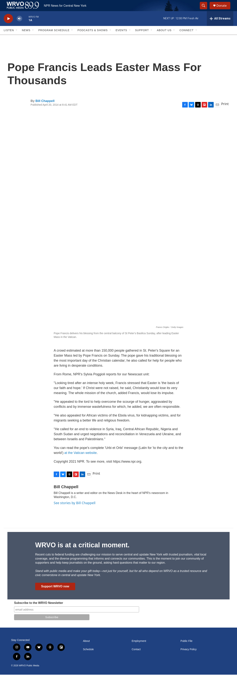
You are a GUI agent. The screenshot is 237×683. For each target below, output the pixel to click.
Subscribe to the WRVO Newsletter (38, 611)
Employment (139, 649)
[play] (8, 27)
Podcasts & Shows (92, 38)
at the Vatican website (80, 461)
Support (142, 38)
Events (121, 38)
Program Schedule (53, 38)
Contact (136, 657)
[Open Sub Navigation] (16, 38)
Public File (187, 649)
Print (225, 112)
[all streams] (220, 26)
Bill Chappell (44, 109)
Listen (9, 38)
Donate (224, 10)
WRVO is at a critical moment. (82, 553)
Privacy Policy (189, 657)
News (26, 38)
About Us (164, 38)
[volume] (19, 27)
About (86, 649)
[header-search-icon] (205, 10)
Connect (186, 38)
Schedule (88, 657)
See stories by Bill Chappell (74, 511)
